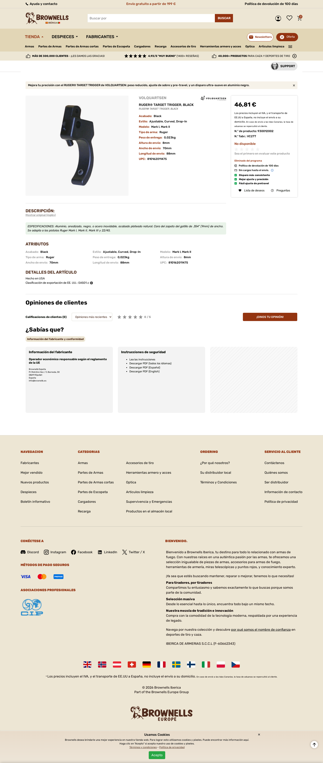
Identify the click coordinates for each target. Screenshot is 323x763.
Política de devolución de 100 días (271, 4)
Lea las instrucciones (142, 359)
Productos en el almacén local (149, 511)
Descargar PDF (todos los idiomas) (150, 363)
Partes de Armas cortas (82, 46)
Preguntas (280, 190)
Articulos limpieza (271, 46)
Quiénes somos (276, 473)
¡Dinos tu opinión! (270, 317)
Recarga (160, 46)
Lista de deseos (290, 18)
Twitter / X (133, 552)
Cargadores (142, 46)
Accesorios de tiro (183, 46)
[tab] (55, 339)
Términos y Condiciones (218, 482)
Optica (250, 46)
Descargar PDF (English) (144, 371)
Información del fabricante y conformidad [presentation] (55, 339)
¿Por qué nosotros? (215, 463)
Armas (29, 46)
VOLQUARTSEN (152, 98)
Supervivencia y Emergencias (149, 502)
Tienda (32, 36)
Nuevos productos (35, 482)
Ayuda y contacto (41, 4)
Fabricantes (100, 36)
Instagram (55, 552)
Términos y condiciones (143, 747)
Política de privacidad (281, 502)
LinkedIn (107, 552)
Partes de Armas (50, 46)
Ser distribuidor (276, 482)
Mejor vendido (31, 473)
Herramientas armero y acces (220, 46)
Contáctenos (274, 463)
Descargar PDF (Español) (144, 367)
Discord (30, 552)
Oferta (291, 37)
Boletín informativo (35, 502)
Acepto (157, 755)
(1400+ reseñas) (173, 55)
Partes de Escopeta (116, 46)
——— (290, 46)
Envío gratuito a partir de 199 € (151, 4)
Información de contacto (283, 492)
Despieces (63, 36)
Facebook (81, 552)
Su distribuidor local (215, 473)
